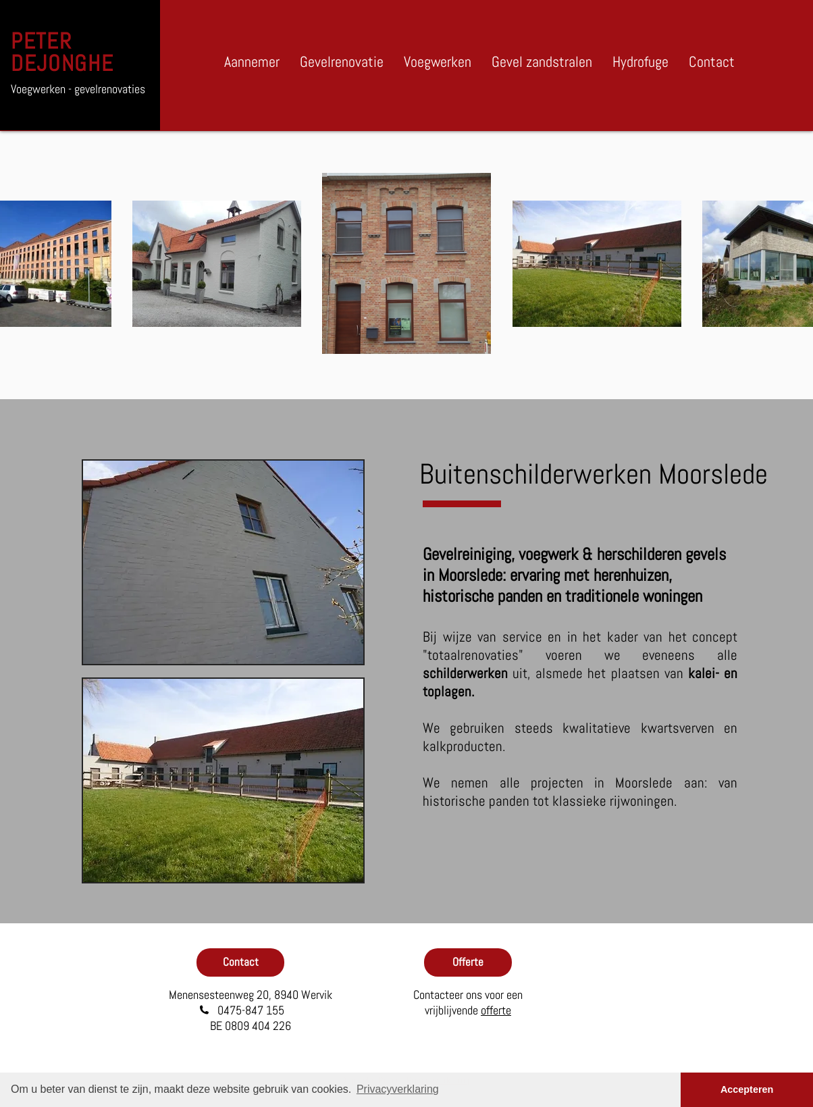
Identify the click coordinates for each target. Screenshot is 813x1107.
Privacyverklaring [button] (398, 1089)
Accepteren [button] (746, 1089)
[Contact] (240, 962)
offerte (496, 1010)
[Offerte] (468, 962)
